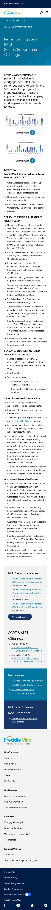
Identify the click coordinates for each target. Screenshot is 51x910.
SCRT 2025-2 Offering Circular (25, 658)
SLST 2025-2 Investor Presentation (26, 651)
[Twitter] (45, 905)
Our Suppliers (10, 781)
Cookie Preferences (13, 889)
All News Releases (20, 617)
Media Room (10, 764)
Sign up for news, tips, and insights (20, 860)
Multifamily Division (13, 802)
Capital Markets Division (15, 808)
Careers (7, 775)
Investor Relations (12, 770)
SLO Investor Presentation (22, 689)
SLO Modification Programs (23, 694)
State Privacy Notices (14, 883)
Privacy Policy (10, 878)
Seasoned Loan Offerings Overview (27, 681)
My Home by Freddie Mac (17, 834)
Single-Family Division (14, 796)
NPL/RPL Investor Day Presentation (26, 685)
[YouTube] (18, 905)
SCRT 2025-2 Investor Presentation (26, 662)
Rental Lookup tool (13, 828)
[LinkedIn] (32, 905)
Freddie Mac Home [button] (15, 3)
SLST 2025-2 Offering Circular (24, 647)
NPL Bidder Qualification (22, 421)
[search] (41, 12)
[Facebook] (4, 905)
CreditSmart (10, 840)
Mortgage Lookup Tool (15, 822)
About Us (8, 758)
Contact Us (9, 855)
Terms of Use (10, 872)
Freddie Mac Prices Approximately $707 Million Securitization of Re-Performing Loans (26, 593)
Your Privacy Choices (14, 895)
